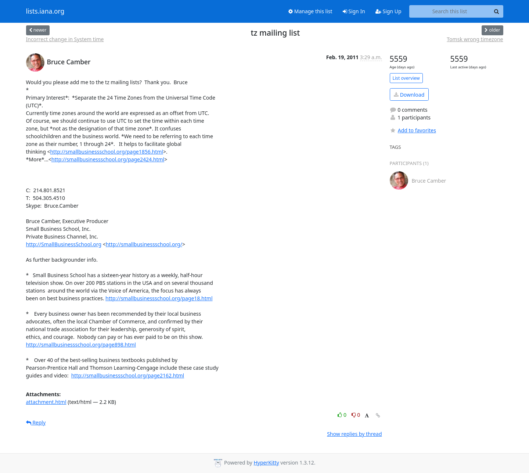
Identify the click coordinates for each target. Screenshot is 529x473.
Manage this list (310, 11)
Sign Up (388, 11)
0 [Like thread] (343, 414)
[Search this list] (449, 11)
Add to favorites (413, 130)
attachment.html (46, 401)
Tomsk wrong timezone (475, 39)
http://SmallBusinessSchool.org (64, 244)
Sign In (354, 11)
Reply (36, 422)
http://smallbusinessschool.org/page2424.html (107, 159)
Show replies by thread (354, 433)
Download (409, 94)
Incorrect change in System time (65, 39)
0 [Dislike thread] (356, 414)
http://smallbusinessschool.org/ (144, 244)
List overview (406, 78)
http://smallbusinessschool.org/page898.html (81, 344)
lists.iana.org (45, 11)
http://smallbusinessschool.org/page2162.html (127, 375)
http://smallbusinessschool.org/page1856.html (106, 151)
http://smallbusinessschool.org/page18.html (158, 298)
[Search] (496, 11)
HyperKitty (266, 462)
